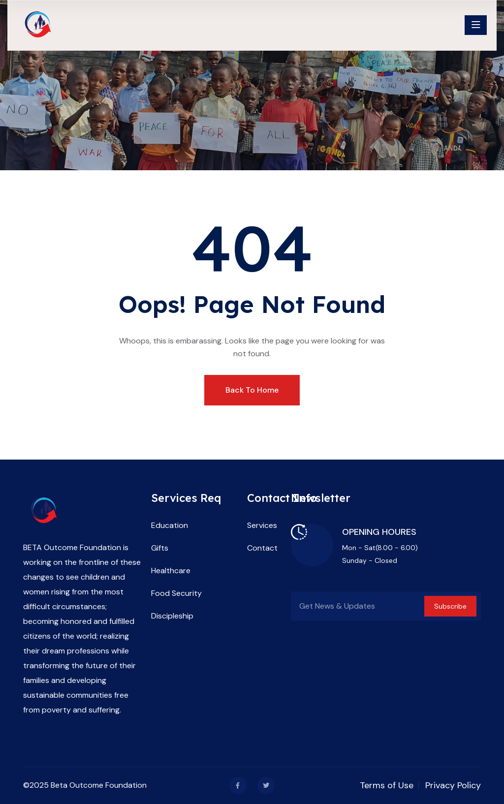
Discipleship (172, 616)
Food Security (176, 593)
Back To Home (252, 390)
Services (262, 525)
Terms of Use (386, 785)
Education (169, 525)
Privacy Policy (453, 785)
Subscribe (450, 606)
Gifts (159, 548)
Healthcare (170, 570)
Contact (262, 548)
